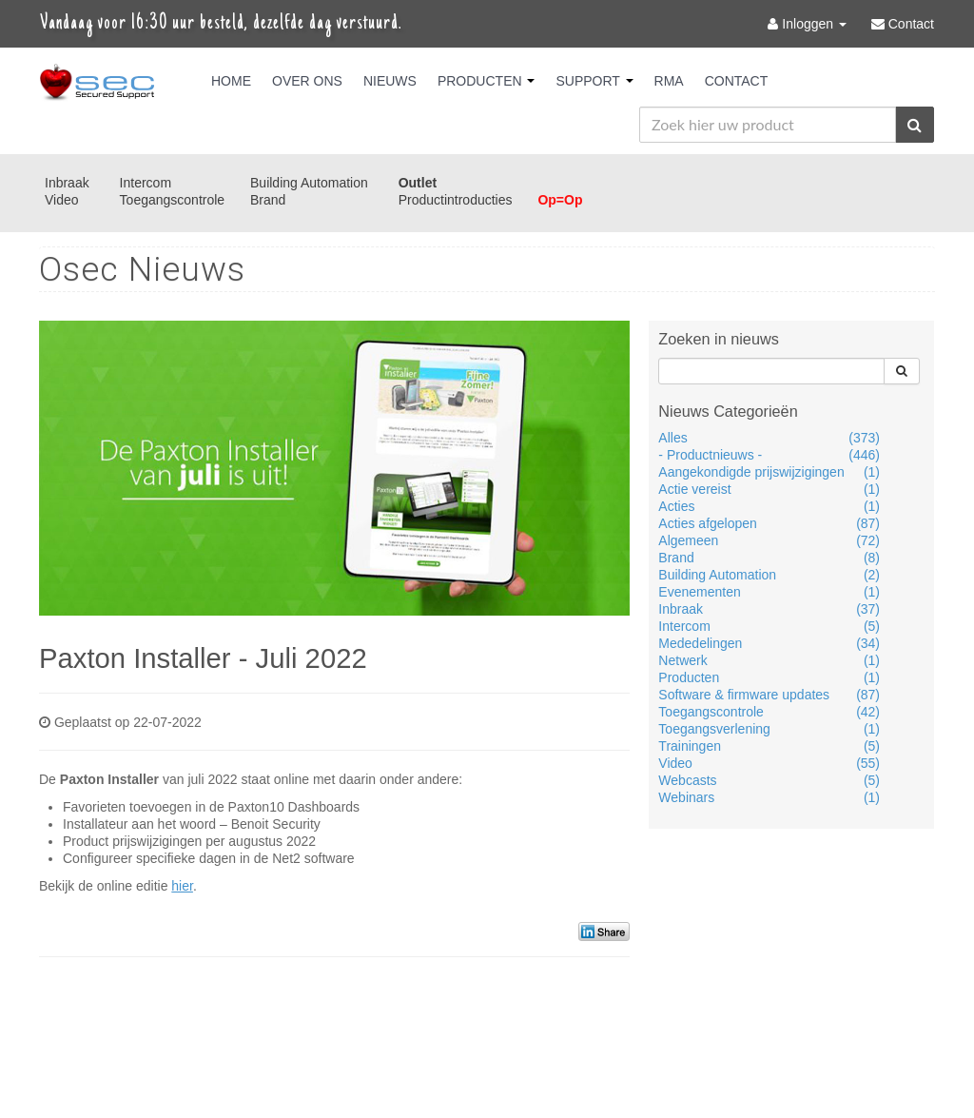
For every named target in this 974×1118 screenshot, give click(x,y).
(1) (872, 472)
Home (231, 80)
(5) (872, 626)
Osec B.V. (97, 83)
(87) (868, 523)
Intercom (145, 182)
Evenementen (699, 591)
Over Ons (307, 80)
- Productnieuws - (710, 454)
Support (594, 80)
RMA (669, 80)
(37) (868, 609)
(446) (864, 454)
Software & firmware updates (743, 694)
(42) (868, 711)
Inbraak (67, 182)
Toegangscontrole (172, 199)
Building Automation (309, 182)
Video (62, 199)
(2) (872, 574)
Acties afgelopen (707, 523)
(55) (868, 763)
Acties (676, 506)
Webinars (686, 797)
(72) (868, 540)
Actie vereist (694, 489)
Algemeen (688, 540)
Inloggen (808, 23)
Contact (737, 80)
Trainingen (689, 746)
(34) (868, 643)
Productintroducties (456, 199)
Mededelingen (700, 643)
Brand (267, 199)
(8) (872, 557)
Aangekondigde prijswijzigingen (751, 472)
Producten (487, 80)
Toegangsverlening (714, 728)
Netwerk (682, 660)
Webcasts (687, 780)
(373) (864, 437)
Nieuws (390, 80)
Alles (672, 437)
